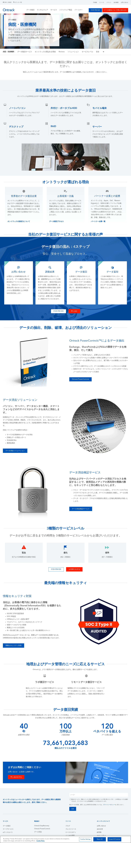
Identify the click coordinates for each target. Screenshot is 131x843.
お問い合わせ (124, 2)
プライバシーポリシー (109, 804)
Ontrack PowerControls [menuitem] (42, 829)
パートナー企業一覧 (98, 221)
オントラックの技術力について (19, 221)
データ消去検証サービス (81, 509)
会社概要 (116, 2)
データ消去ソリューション (15, 451)
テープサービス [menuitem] (8, 829)
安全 (97, 52)
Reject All (99, 839)
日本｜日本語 (7, 2)
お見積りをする (74, 569)
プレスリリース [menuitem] (71, 829)
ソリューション (73, 52)
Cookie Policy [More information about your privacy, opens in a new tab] (40, 840)
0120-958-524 (95, 10)
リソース (101, 2)
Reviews (62, 52)
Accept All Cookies (114, 839)
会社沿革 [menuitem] (100, 829)
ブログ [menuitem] (68, 826)
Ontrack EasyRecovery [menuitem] (41, 826)
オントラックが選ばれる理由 (45, 52)
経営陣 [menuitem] (99, 832)
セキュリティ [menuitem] (101, 835)
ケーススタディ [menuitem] (71, 832)
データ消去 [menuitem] (38, 832)
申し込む (74, 311)
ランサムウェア (42, 10)
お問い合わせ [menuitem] (101, 826)
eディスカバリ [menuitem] (8, 832)
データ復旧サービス (24, 52)
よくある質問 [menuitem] (70, 835)
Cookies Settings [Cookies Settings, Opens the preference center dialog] (85, 839)
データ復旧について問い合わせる (115, 10)
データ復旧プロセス (56, 221)
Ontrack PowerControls (80, 379)
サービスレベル (87, 52)
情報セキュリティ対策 (14, 645)
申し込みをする (16, 777)
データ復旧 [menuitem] (6, 826)
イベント (108, 2)
